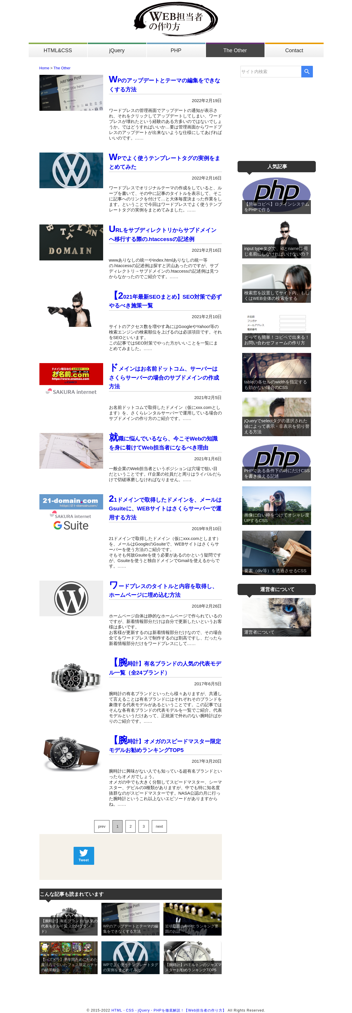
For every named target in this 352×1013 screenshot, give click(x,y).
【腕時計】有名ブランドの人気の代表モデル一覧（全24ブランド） (69, 926)
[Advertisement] (276, 115)
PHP (176, 50)
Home (44, 68)
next (159, 826)
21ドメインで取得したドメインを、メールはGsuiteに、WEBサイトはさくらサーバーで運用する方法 (165, 509)
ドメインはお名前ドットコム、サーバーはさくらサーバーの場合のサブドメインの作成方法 (164, 377)
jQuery (117, 50)
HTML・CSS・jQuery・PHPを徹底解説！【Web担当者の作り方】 (169, 1010)
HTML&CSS (57, 50)
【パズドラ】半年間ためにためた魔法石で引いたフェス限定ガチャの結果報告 (69, 964)
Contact (294, 50)
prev (101, 826)
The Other (235, 50)
